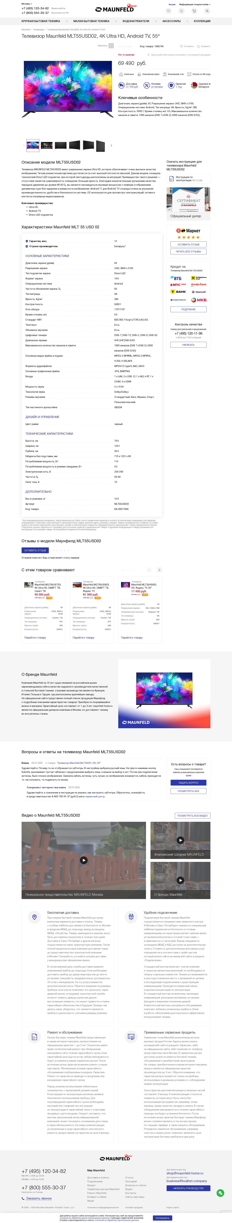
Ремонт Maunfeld (96, 1193)
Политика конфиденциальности (103, 1207)
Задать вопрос (188, 783)
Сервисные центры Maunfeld (103, 1189)
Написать (188, 332)
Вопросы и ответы (135, 1185)
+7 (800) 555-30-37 (35, 12)
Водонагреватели (136, 21)
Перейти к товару (35, 637)
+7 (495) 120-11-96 (188, 320)
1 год (179, 86)
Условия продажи (134, 1207)
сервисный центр (95, 796)
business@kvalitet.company (187, 1181)
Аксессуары (172, 21)
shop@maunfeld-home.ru (185, 1173)
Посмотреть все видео (193, 816)
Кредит (91, 1185)
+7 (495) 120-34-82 (35, 8)
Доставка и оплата (98, 1177)
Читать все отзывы (188, 251)
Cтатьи (129, 1177)
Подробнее (188, 296)
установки (157, 86)
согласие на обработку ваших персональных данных (84, 1218)
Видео (129, 1189)
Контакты (130, 1193)
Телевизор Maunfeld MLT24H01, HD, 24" (79, 763)
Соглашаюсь (162, 1218)
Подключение (95, 1181)
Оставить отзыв (188, 244)
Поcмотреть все (188, 791)
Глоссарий (131, 1181)
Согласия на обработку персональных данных (116, 1220)
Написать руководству (188, 1188)
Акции (172, 4)
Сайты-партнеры (134, 1197)
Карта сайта (173, 1207)
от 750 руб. (132, 86)
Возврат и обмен (96, 1197)
